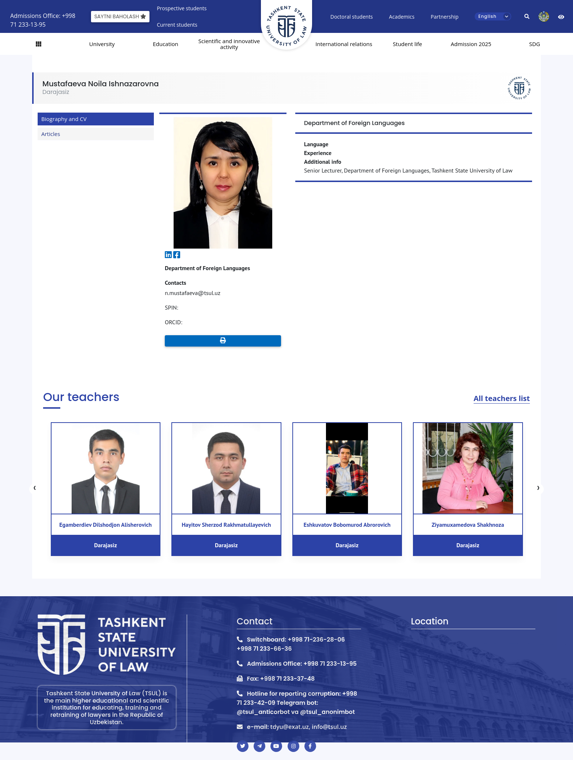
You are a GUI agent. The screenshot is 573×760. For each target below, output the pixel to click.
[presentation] (34, 489)
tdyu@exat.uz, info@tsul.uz (308, 727)
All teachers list (502, 398)
